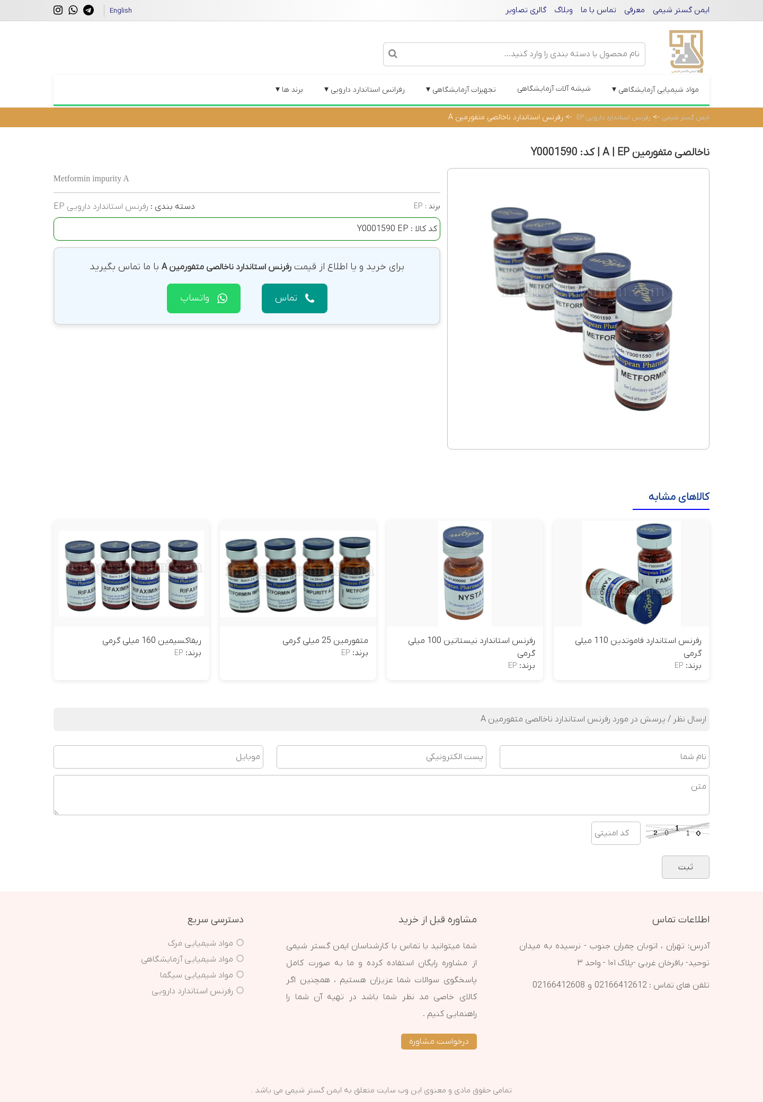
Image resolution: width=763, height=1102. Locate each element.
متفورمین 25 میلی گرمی (325, 641)
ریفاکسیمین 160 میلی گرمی (151, 641)
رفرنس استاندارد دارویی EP (613, 117)
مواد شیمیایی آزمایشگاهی (655, 89)
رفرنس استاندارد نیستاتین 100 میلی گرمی (471, 647)
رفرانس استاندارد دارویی (364, 89)
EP (418, 206)
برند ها (289, 89)
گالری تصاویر (525, 10)
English (121, 10)
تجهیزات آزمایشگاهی (461, 89)
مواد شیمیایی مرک (200, 943)
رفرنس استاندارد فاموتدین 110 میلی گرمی (638, 647)
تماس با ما (598, 10)
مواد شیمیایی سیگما (196, 975)
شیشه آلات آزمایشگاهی (554, 89)
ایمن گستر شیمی (681, 10)
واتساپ (203, 298)
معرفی (634, 10)
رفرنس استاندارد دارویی (192, 991)
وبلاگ (563, 10)
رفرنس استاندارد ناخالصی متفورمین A (505, 117)
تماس (294, 298)
